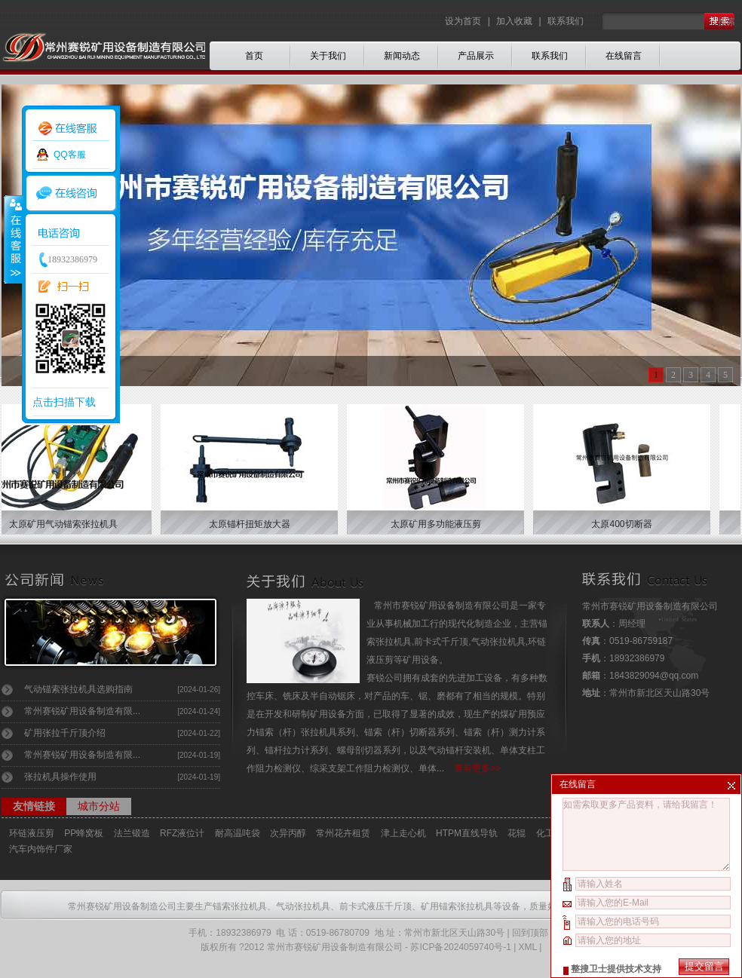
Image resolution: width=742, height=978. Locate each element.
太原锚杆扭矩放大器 (253, 524)
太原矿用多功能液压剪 (439, 524)
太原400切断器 (625, 524)
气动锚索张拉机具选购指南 (78, 689)
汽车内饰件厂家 (40, 849)
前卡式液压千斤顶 (375, 906)
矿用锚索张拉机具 (457, 906)
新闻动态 (402, 56)
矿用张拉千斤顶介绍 (65, 733)
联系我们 (565, 21)
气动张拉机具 (303, 906)
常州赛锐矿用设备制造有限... (82, 711)
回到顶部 (530, 932)
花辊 (516, 833)
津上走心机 (403, 833)
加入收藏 (514, 21)
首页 (254, 56)
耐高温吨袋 (237, 833)
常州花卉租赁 (343, 833)
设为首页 (464, 21)
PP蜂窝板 (83, 833)
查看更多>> (477, 768)
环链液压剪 (31, 833)
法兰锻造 (132, 833)
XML (528, 947)
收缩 (12, 239)
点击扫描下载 (64, 402)
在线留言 (624, 56)
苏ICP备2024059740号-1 (460, 947)
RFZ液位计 (182, 833)
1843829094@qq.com (653, 675)
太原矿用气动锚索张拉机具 (67, 524)
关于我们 (328, 56)
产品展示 (476, 56)
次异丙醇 (288, 833)
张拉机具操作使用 (60, 776)
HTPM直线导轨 (467, 833)
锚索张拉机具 (240, 906)
